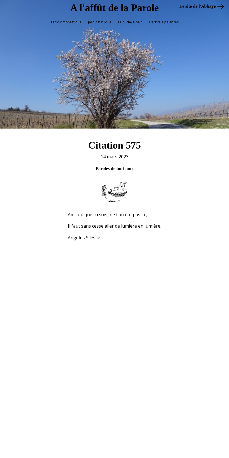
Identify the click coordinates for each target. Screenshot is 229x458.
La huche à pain (130, 22)
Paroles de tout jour (114, 165)
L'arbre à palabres (164, 22)
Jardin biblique (99, 22)
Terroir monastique (65, 22)
